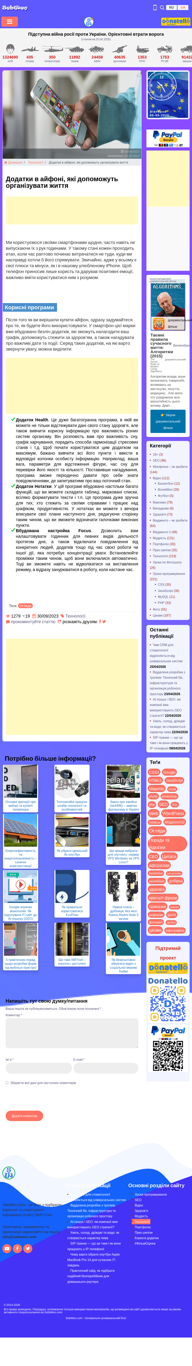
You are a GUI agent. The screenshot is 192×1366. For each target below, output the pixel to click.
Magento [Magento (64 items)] (156, 788)
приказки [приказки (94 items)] (157, 906)
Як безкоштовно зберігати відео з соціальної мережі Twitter (123, 965)
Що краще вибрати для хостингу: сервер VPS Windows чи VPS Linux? (123, 856)
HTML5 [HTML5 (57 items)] (155, 780)
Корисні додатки (147, 1238)
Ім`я (10, 1059)
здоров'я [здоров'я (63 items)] (156, 889)
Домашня (13, 162)
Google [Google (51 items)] (169, 772)
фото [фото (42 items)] (171, 914)
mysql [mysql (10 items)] (172, 789)
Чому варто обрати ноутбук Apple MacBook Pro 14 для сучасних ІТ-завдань (93, 1259)
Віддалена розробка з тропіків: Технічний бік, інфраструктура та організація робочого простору (167, 683)
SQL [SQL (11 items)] (175, 805)
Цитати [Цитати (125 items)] (169, 856)
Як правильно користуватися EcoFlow (72, 911)
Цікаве (158, 615)
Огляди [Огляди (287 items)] (157, 830)
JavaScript (165, 590)
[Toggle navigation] (9, 22)
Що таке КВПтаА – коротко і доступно (72, 962)
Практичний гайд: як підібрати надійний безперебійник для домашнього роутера (91, 1275)
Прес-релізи (162, 550)
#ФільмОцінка (145, 1243)
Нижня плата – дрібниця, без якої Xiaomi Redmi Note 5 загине (123, 913)
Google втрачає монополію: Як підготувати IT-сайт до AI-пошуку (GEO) (20, 913)
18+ (155, 454)
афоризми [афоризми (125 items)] (159, 865)
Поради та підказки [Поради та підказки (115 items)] (159, 843)
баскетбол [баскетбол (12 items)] (156, 873)
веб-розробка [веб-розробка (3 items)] (174, 873)
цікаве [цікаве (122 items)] (155, 930)
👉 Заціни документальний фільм (168, 421)
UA (183, 7)
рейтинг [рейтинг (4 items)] (174, 907)
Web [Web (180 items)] (153, 813)
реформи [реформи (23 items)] (156, 914)
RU (171, 7)
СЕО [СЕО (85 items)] (153, 856)
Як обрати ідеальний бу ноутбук (72, 852)
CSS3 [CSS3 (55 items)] (154, 772)
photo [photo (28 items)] (153, 796)
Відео (157, 478)
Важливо (159, 502)
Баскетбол (165, 483)
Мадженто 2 (162, 532)
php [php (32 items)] (152, 804)
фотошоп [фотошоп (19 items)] (156, 922)
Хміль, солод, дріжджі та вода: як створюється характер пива (167, 726)
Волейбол (165, 489)
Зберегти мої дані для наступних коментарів (43, 1083)
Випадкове (161, 508)
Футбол (163, 495)
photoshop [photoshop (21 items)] (169, 796)
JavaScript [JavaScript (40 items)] (174, 780)
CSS (161, 584)
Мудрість (159, 538)
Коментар (14, 1015)
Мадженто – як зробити (170, 520)
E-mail (79, 1059)
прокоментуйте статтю (33, 621)
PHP (161, 603)
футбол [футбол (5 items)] (171, 922)
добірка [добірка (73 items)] (176, 880)
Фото (156, 609)
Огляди (25, 606)
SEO (156, 460)
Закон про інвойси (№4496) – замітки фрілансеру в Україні (123, 805)
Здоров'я (159, 514)
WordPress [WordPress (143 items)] (173, 813)
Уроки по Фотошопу (167, 562)
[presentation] (36, 1100)
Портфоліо (161, 544)
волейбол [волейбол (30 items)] (156, 881)
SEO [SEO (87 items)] (163, 804)
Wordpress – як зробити (170, 466)
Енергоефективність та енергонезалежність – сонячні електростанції (20, 858)
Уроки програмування (169, 573)
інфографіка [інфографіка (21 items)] (175, 930)
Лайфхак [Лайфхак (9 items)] (154, 822)
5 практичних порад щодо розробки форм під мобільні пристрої (21, 963)
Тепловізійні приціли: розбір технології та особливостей (72, 805)
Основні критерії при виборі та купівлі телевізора (20, 805)
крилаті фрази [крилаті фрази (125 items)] (163, 897)
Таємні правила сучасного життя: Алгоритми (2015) (161, 345)
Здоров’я (141, 1210)
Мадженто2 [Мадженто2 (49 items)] (175, 821)
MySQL (163, 597)
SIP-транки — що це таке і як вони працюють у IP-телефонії (169, 742)
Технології (35, 162)
